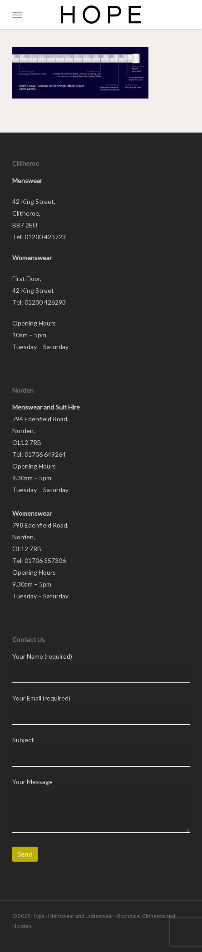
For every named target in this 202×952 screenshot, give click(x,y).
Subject (101, 751)
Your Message (101, 807)
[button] (17, 14)
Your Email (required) (101, 709)
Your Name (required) (101, 667)
